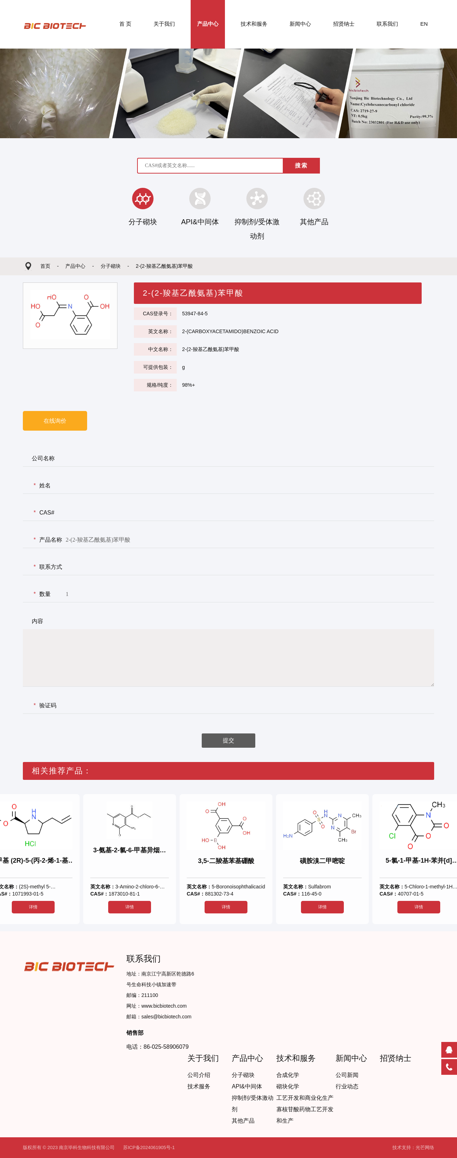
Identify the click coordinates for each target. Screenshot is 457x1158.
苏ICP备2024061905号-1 (149, 1147)
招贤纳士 (344, 24)
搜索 (301, 165)
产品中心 (208, 24)
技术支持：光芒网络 (413, 1147)
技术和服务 (254, 24)
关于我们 (164, 24)
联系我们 (387, 24)
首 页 (125, 24)
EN (424, 24)
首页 (46, 266)
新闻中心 (300, 24)
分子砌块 (111, 266)
